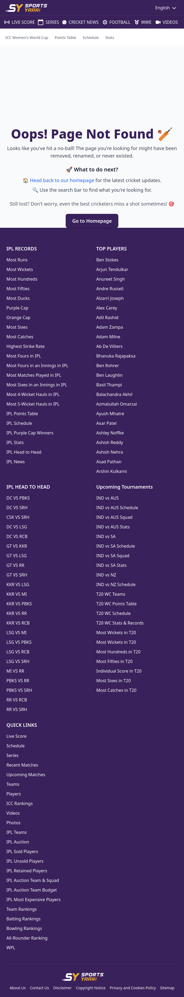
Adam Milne (108, 337)
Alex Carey (106, 308)
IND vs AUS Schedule (117, 508)
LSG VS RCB (17, 652)
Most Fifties (17, 289)
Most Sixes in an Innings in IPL (36, 385)
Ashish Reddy (109, 442)
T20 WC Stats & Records (120, 623)
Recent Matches (22, 765)
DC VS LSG (16, 527)
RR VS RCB (16, 700)
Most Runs (17, 260)
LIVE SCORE (16, 22)
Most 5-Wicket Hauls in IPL (33, 404)
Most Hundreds (21, 279)
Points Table (65, 37)
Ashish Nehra (109, 452)
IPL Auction (17, 842)
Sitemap (167, 987)
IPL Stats (15, 442)
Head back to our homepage (62, 180)
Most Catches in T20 (116, 690)
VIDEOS (164, 22)
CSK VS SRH (17, 517)
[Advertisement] (92, 85)
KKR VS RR (16, 613)
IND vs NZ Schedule (116, 584)
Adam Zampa (109, 327)
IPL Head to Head (23, 452)
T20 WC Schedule (113, 613)
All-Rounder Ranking (27, 938)
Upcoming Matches (25, 775)
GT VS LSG (16, 556)
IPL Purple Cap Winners (29, 433)
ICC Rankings (19, 803)
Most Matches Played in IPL (33, 375)
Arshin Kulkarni (111, 471)
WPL (10, 948)
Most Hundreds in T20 (118, 652)
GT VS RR (15, 565)
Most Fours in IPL (23, 356)
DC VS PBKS (18, 498)
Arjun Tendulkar (112, 269)
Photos (13, 823)
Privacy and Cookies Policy (133, 987)
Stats (109, 37)
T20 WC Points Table (116, 604)
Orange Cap (18, 317)
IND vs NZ (106, 575)
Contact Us (39, 987)
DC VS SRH (17, 508)
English (165, 8)
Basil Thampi (109, 385)
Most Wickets (19, 269)
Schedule (91, 37)
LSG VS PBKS (19, 642)
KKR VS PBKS (19, 604)
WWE (141, 22)
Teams (12, 784)
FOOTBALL (114, 22)
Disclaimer (62, 987)
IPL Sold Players (22, 851)
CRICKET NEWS (78, 22)
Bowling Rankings (24, 928)
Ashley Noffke (110, 433)
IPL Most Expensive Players (33, 899)
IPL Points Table (22, 414)
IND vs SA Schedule (115, 546)
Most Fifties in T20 (114, 661)
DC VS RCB (17, 536)
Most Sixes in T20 (113, 681)
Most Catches (19, 337)
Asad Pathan (109, 462)
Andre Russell (110, 289)
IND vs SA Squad (113, 556)
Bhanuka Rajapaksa (116, 356)
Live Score (16, 736)
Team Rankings (21, 909)
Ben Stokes (107, 260)
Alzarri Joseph (110, 298)
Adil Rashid (107, 317)
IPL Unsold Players (25, 861)
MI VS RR (15, 671)
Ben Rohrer (107, 365)
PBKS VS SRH (19, 690)
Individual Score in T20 (119, 671)
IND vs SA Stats (111, 565)
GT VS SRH (16, 575)
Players (13, 794)
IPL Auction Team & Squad (32, 880)
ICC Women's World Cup (26, 37)
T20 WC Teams (111, 594)
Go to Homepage (92, 221)
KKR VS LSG (17, 584)
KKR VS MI (16, 594)
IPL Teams (16, 832)
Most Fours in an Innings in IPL (37, 365)
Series (12, 755)
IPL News (15, 462)
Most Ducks (18, 298)
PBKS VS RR (17, 681)
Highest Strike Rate (25, 346)
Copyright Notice (91, 987)
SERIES (46, 22)
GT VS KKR (16, 546)
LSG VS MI (16, 632)
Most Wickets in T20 (116, 632)
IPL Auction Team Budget (31, 890)
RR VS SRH (16, 709)
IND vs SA (106, 536)
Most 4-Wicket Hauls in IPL (33, 394)
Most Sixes (17, 327)
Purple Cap (17, 308)
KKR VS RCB (18, 623)
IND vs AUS (107, 498)
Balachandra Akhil (114, 394)
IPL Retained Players (26, 871)
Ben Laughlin (109, 375)
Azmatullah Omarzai (116, 404)
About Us (18, 987)
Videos (13, 813)
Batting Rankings (23, 919)
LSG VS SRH (17, 661)
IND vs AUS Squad (114, 517)
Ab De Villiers (109, 346)
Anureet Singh (110, 279)
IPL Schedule (19, 423)
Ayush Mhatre (110, 414)
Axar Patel (106, 423)
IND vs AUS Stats (113, 527)
